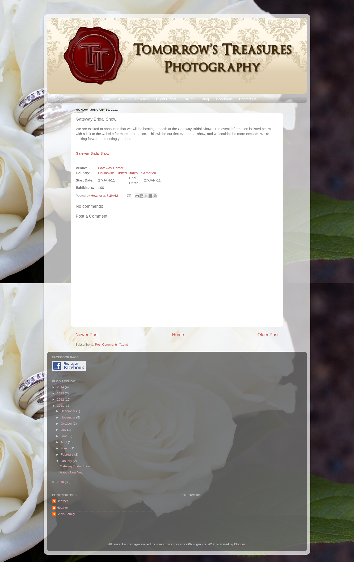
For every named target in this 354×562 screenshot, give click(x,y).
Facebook (224, 99)
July (64, 429)
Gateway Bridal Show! (75, 466)
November (68, 417)
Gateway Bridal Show (92, 153)
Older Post (267, 334)
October (67, 423)
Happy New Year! (72, 472)
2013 (61, 393)
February (67, 454)
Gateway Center (110, 168)
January (67, 461)
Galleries (142, 99)
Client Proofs (166, 99)
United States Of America (136, 173)
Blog (205, 99)
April (64, 442)
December (68, 411)
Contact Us (248, 99)
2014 (61, 387)
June (64, 436)
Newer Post (87, 334)
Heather (97, 195)
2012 (61, 399)
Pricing (189, 99)
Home (106, 99)
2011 (61, 405)
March (65, 448)
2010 (61, 482)
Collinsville (106, 173)
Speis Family (66, 514)
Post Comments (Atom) (111, 344)
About (122, 99)
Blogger (239, 544)
